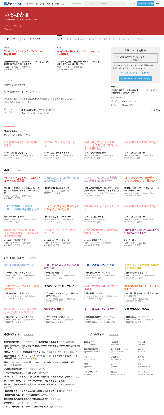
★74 (126, 193)
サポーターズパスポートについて (135, 73)
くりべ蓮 (144, 90)
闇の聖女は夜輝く (94, 317)
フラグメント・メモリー (16, 273)
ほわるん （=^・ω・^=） (27, 403)
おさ (153, 90)
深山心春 (100, 293)
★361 (86, 193)
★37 (6, 156)
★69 (46, 219)
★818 (6, 67)
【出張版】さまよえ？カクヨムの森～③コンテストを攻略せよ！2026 (34, 391)
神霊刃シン (71, 391)
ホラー (54, 191)
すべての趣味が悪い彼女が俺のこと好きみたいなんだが (28, 406)
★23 (46, 156)
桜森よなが (57, 296)
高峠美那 (132, 296)
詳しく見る (25, 135)
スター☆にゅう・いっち (34, 369)
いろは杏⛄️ (17, 14)
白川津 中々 (143, 317)
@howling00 (128, 93)
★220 (46, 191)
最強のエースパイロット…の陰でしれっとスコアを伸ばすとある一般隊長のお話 (39, 362)
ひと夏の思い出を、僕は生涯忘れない (142, 293)
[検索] (87, 3)
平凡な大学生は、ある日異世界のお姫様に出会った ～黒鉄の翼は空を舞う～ (39, 376)
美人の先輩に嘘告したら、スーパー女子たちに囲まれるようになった (34, 380)
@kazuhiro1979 (117, 90)
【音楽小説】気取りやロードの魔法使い (21, 395)
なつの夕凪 (55, 399)
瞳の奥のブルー (93, 273)
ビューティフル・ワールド (17, 317)
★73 (128, 299)
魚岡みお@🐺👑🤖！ (30, 358)
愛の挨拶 (90, 293)
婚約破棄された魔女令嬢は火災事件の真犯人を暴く (26, 399)
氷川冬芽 (8, 387)
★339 (88, 320)
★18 (86, 219)
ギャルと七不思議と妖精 (95, 153)
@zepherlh (115, 93)
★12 (126, 156)
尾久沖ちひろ (109, 317)
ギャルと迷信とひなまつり (15, 153)
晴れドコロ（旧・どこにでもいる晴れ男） (60, 352)
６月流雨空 (69, 342)
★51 (88, 296)
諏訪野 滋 (106, 273)
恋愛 (92, 219)
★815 (6, 219)
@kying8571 (132, 90)
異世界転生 (9, 403)
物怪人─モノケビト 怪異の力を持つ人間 (22, 352)
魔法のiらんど (58, 299)
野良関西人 (131, 317)
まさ (78, 376)
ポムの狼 (20, 348)
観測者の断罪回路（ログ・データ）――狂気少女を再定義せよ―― (33, 342)
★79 (126, 243)
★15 (128, 276)
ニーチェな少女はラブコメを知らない (20, 373)
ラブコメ (15, 67)
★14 (128, 320)
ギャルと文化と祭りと (94, 216)
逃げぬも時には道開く (15, 293)
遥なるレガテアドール (14, 216)
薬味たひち (44, 373)
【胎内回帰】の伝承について (56, 188)
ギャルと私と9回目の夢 (134, 153)
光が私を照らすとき (135, 273)
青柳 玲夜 (59, 406)
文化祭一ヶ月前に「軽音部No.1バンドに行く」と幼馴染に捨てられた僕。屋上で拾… (21, 190)
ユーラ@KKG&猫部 (12, 365)
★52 (88, 276)
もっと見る (8, 112)
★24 (86, 156)
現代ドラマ (15, 156)
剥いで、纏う (130, 240)
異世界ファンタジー (102, 320)
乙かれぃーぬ (47, 395)
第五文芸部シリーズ (15, 131)
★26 (8, 320)
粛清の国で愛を (53, 273)
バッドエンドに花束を (55, 317)
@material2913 (10, 19)
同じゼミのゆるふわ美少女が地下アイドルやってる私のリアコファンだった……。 (40, 384)
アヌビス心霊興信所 (13, 369)
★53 (48, 320)
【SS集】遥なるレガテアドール (58, 216)
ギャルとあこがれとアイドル (56, 153)
